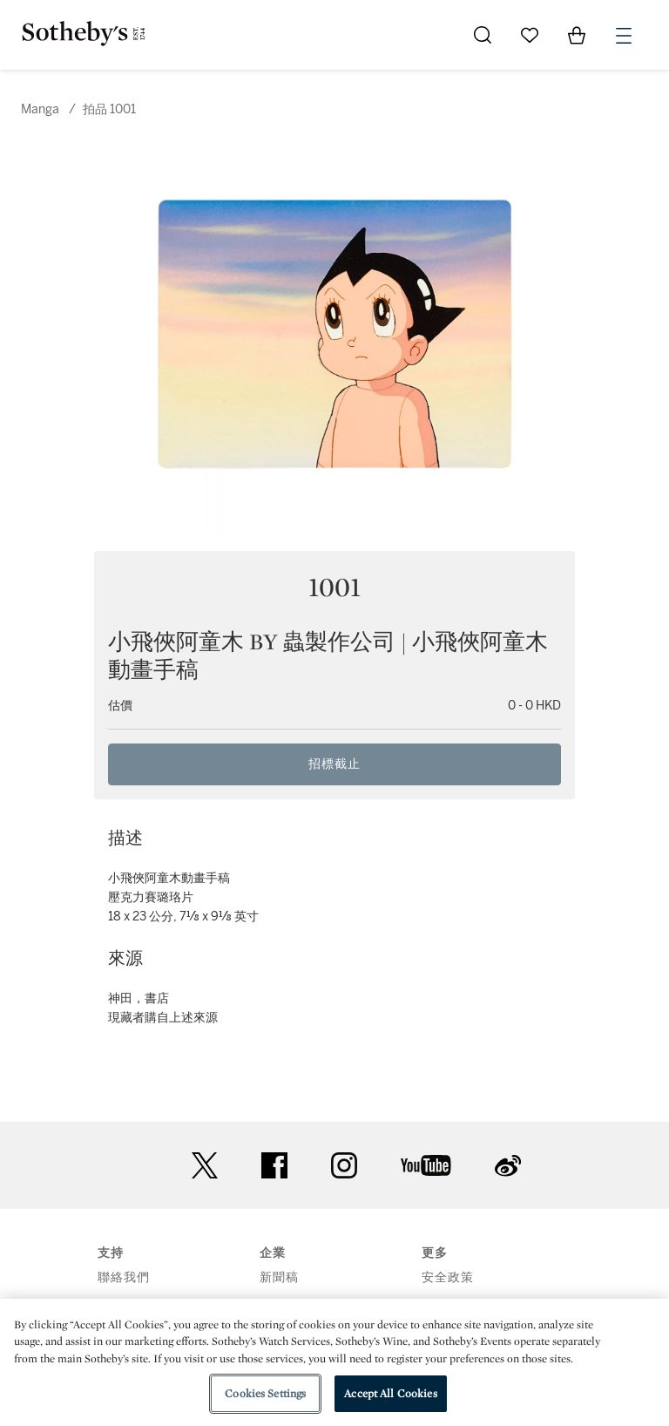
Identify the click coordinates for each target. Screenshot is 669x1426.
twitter (205, 1165)
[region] (334, 1362)
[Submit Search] (482, 35)
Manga (40, 109)
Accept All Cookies (390, 1393)
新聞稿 (279, 1277)
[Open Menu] (623, 36)
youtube (426, 1165)
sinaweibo (508, 1166)
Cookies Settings (265, 1393)
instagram (344, 1165)
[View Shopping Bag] (576, 34)
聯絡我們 (124, 1277)
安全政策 (448, 1277)
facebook (274, 1165)
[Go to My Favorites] (529, 34)
